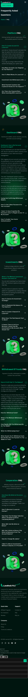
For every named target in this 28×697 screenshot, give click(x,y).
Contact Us (18, 610)
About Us (3, 624)
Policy (2, 627)
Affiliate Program (5, 610)
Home (3, 19)
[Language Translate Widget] (7, 5)
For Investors (4, 613)
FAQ (16, 613)
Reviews (3, 615)
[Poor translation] (5, 657)
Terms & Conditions (6, 629)
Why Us (17, 615)
